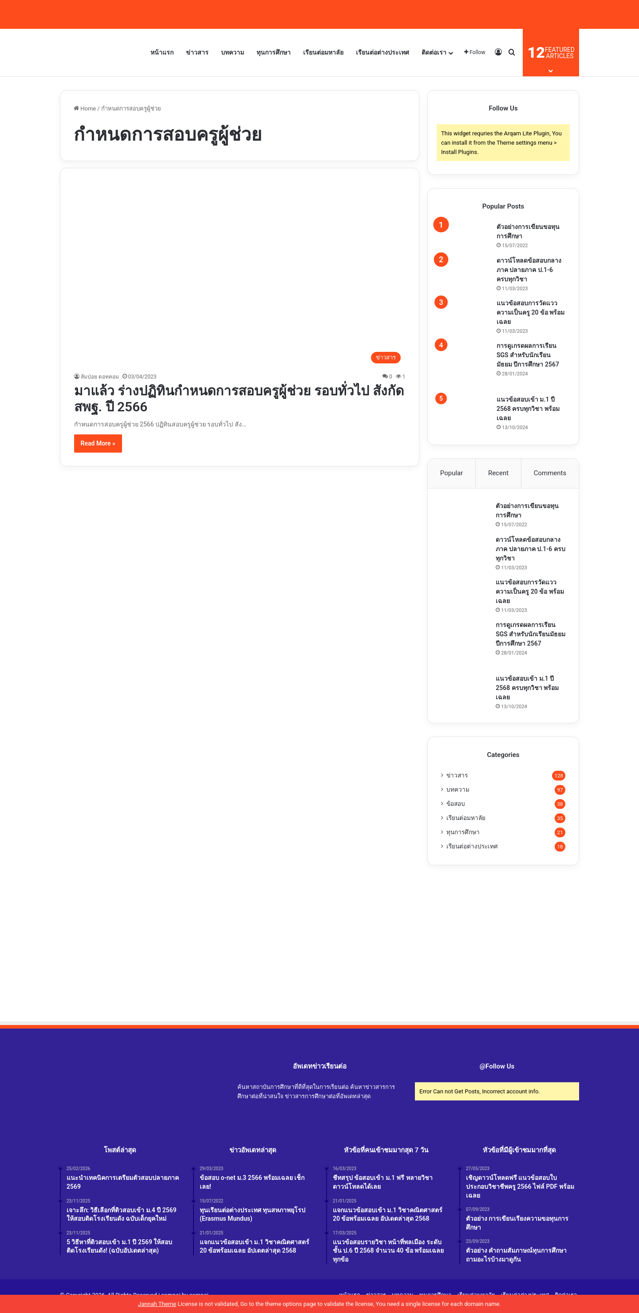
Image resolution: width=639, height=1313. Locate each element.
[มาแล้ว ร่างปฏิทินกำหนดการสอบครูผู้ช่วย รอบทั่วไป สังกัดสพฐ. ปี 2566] (240, 274)
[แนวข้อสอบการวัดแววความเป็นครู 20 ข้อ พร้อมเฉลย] (465, 312)
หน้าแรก (162, 52)
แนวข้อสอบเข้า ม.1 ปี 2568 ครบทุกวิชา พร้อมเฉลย (528, 409)
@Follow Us (497, 1068)
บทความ (232, 52)
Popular (451, 473)
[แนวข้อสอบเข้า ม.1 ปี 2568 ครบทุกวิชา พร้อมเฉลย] (465, 407)
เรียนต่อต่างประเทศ (382, 52)
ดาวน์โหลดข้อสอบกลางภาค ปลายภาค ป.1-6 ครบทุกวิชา (529, 270)
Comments (550, 473)
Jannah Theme (157, 1304)
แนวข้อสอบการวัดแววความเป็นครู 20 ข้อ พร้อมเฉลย (530, 312)
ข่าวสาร (197, 52)
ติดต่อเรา (434, 52)
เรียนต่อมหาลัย (323, 52)
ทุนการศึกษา (273, 52)
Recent (498, 473)
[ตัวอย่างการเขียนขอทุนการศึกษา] (465, 236)
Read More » (98, 443)
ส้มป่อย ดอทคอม (100, 377)
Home (85, 108)
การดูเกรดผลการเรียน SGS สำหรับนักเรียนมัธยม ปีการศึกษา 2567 (528, 355)
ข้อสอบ (455, 805)
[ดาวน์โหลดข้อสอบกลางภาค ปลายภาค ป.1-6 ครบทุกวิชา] (465, 270)
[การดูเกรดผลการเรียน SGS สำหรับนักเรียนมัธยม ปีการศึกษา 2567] (465, 365)
